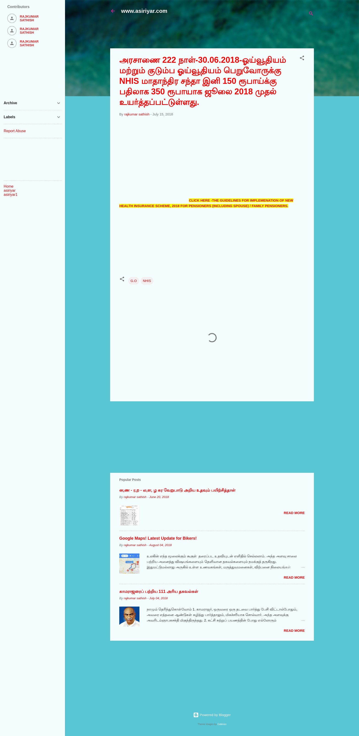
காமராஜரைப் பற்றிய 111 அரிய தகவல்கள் (158, 591)
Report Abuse (15, 131)
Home (9, 186)
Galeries (222, 724)
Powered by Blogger (212, 715)
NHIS (147, 281)
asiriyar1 (10, 195)
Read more (294, 513)
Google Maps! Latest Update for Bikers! (158, 538)
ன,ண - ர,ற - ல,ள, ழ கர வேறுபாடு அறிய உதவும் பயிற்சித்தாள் (177, 490)
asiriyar (10, 190)
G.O (134, 281)
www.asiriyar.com (144, 11)
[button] (302, 58)
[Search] (311, 14)
